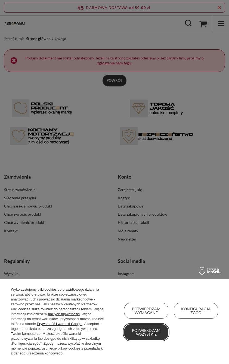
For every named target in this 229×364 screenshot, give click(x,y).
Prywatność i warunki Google (59, 324)
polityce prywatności (64, 314)
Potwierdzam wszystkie (146, 332)
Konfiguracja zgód (196, 310)
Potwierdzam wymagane (146, 310)
